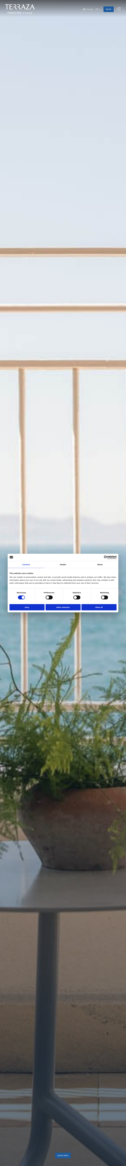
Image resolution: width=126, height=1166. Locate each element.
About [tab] (100, 564)
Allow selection (63, 607)
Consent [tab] (26, 564)
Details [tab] (63, 564)
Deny (27, 607)
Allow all (99, 607)
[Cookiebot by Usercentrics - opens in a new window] (106, 557)
